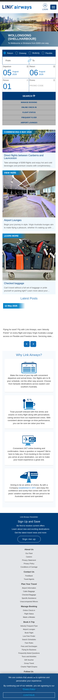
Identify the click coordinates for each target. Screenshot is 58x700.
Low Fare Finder (29, 636)
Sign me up (29, 539)
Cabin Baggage (29, 591)
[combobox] (15, 60)
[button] (27, 344)
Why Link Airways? (29, 355)
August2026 (15, 72)
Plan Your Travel (29, 584)
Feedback (29, 576)
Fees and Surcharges (29, 646)
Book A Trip (29, 622)
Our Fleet (29, 553)
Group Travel (29, 663)
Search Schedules (29, 639)
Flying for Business (29, 650)
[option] (29, 30)
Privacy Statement (29, 560)
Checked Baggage (29, 595)
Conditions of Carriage (29, 567)
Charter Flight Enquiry (29, 667)
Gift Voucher (29, 660)
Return (10, 53)
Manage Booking (29, 606)
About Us (29, 549)
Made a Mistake (29, 617)
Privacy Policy (29, 563)
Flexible (48, 53)
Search (29, 96)
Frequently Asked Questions (29, 653)
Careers (29, 557)
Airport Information (29, 588)
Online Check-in (29, 610)
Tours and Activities (29, 656)
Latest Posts (28, 298)
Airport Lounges (29, 629)
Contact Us (29, 572)
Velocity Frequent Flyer (29, 626)
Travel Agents (29, 579)
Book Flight (29, 633)
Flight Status (29, 614)
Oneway (22, 53)
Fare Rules (29, 643)
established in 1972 (27, 488)
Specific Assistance (29, 598)
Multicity (36, 53)
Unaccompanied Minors (29, 601)
